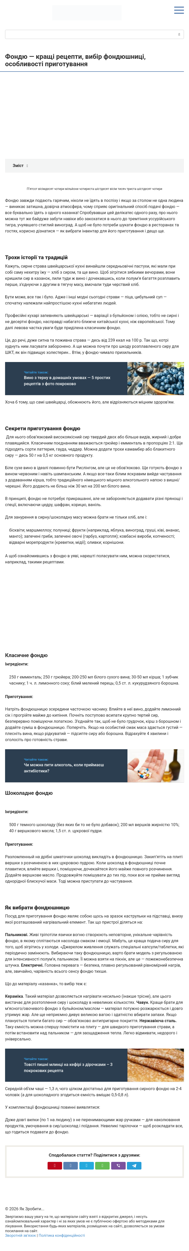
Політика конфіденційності (62, 1235)
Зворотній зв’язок (20, 1235)
